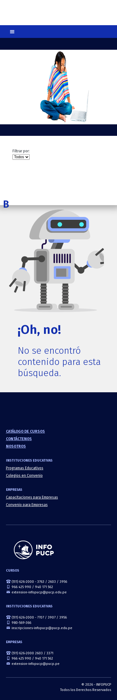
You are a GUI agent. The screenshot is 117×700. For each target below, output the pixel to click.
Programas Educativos (24, 468)
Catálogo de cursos (25, 431)
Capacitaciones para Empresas (32, 497)
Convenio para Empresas (27, 505)
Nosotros (16, 446)
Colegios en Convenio (24, 475)
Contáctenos (19, 439)
